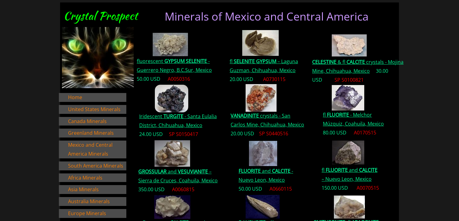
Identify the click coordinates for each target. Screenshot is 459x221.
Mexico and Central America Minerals (90, 149)
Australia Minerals (89, 201)
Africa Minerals (85, 177)
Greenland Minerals (91, 133)
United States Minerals (94, 109)
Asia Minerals (83, 189)
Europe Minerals (87, 213)
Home (75, 97)
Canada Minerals (87, 121)
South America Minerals (95, 165)
